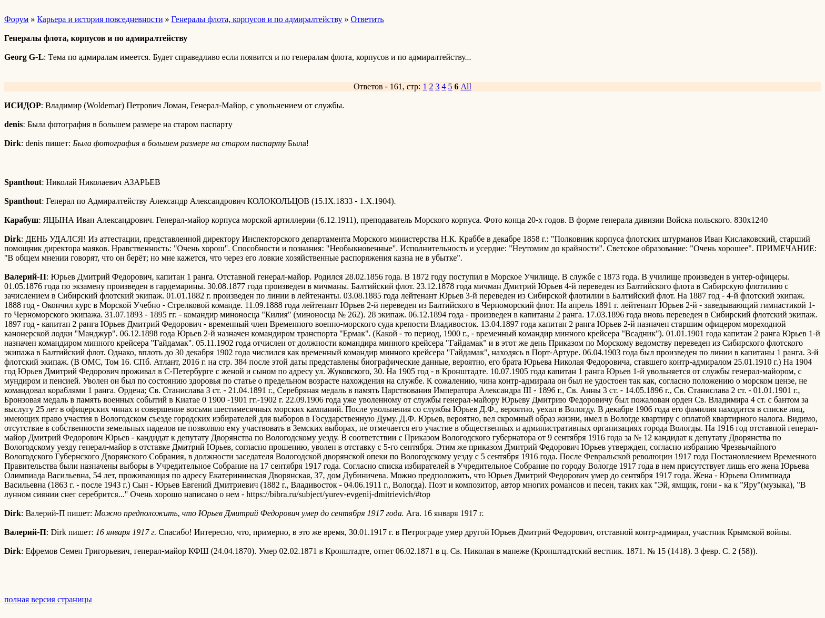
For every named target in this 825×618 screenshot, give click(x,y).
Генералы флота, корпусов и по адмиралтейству (257, 19)
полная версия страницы (48, 599)
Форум (16, 19)
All (466, 86)
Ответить (367, 19)
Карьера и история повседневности (100, 19)
